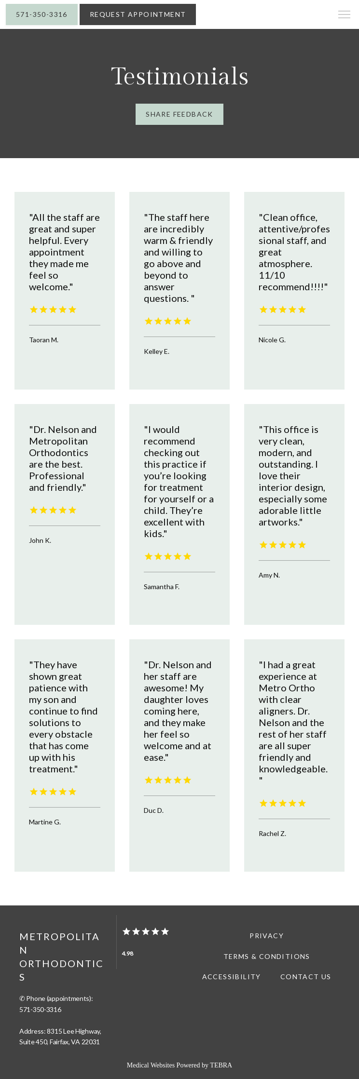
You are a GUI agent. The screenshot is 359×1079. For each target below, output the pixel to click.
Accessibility (231, 976)
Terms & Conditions (266, 956)
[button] (344, 15)
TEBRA (221, 1065)
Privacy (266, 935)
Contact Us (305, 976)
